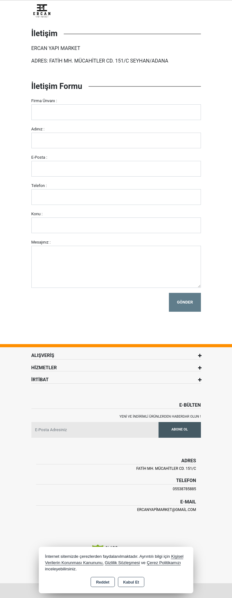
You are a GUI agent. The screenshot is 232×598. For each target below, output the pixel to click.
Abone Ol (179, 429)
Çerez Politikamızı (164, 562)
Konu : (37, 213)
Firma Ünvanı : (44, 100)
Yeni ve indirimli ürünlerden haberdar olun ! (160, 416)
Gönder (185, 302)
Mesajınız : (41, 242)
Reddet (102, 582)
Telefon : (39, 185)
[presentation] (79, 305)
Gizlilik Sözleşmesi (122, 562)
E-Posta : (39, 157)
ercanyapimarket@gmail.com (166, 509)
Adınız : (38, 129)
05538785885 (184, 489)
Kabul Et (131, 582)
